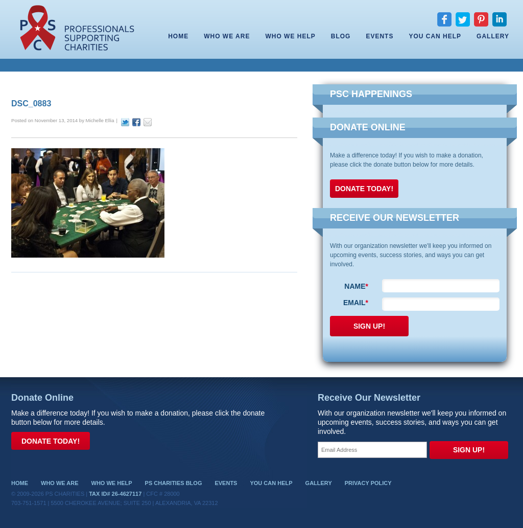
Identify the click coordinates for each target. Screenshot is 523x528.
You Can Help (435, 36)
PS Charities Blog (173, 483)
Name (356, 286)
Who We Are (227, 36)
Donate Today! (364, 189)
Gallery (493, 36)
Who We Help (290, 36)
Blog (341, 36)
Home (178, 36)
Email (355, 303)
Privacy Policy (368, 483)
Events (379, 36)
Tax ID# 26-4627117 (115, 494)
